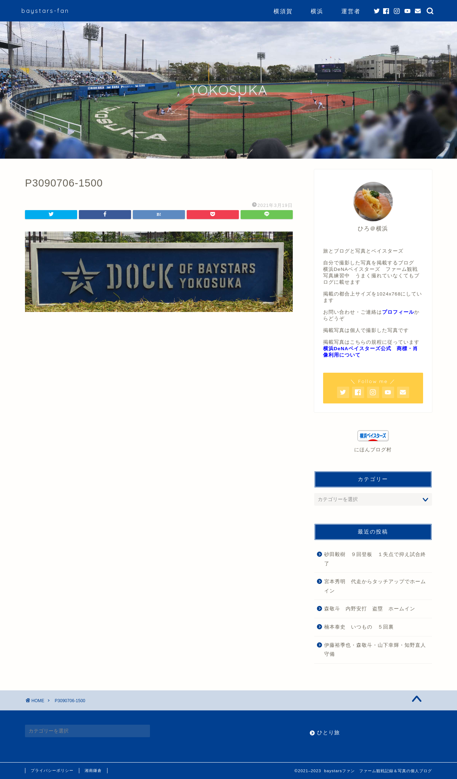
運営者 (351, 11)
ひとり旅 (328, 732)
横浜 (317, 11)
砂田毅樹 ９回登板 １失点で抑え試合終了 (375, 559)
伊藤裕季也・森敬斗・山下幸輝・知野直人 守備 (377, 649)
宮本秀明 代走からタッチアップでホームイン (375, 586)
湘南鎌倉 (93, 770)
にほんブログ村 (373, 449)
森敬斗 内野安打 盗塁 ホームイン (369, 608)
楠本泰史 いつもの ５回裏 (359, 627)
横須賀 (283, 11)
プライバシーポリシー (52, 770)
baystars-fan (45, 10)
